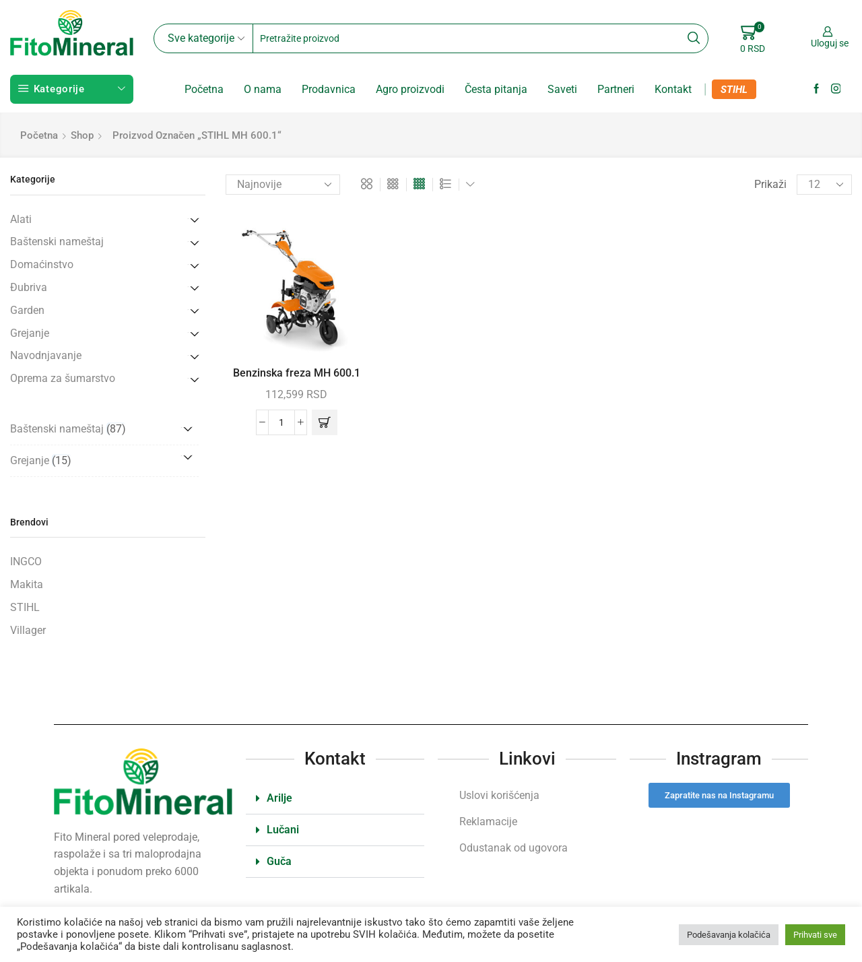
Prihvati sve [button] (815, 935)
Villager (28, 630)
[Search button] (693, 38)
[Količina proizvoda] (281, 422)
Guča (279, 861)
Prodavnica (329, 89)
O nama (262, 89)
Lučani (283, 829)
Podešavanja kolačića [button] (728, 935)
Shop (82, 135)
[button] (324, 422)
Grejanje (29, 333)
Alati (21, 219)
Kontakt (673, 89)
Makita (26, 584)
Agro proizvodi (410, 89)
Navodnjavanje (45, 355)
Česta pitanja (496, 89)
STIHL (734, 90)
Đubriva (28, 287)
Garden (27, 310)
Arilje (279, 798)
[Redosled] (283, 184)
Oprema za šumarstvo (62, 378)
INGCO (26, 561)
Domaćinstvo (41, 264)
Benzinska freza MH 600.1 (296, 372)
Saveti (562, 89)
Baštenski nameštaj (57, 241)
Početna (204, 89)
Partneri (615, 89)
